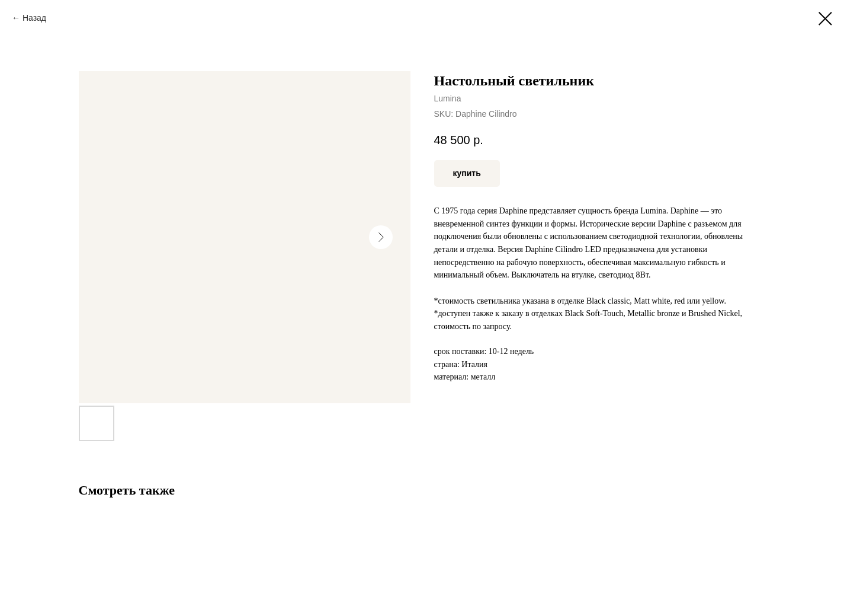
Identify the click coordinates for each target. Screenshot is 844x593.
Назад (34, 18)
